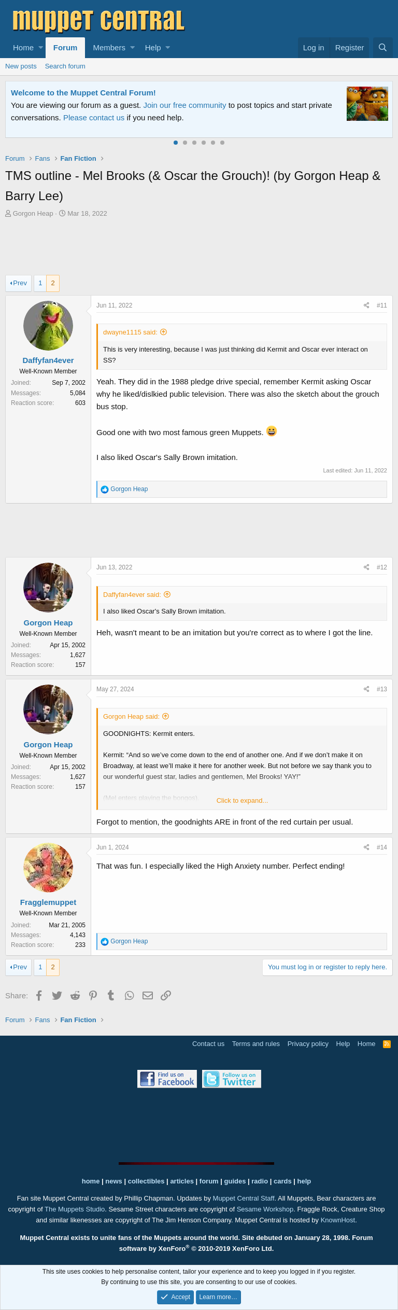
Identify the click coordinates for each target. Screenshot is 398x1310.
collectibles (146, 1181)
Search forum (65, 66)
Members (109, 47)
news (113, 1181)
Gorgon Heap (33, 213)
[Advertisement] (199, 248)
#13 (382, 689)
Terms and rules (256, 1044)
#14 (382, 847)
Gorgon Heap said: (131, 716)
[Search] (383, 47)
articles (182, 1181)
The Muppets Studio (75, 1209)
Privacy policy (308, 1044)
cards (283, 1181)
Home (23, 47)
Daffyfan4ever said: (132, 594)
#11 (382, 305)
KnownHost (338, 1220)
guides (235, 1181)
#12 (382, 567)
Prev (20, 283)
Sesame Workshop (265, 1209)
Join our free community (184, 105)
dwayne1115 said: (130, 332)
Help (153, 47)
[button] (41, 47)
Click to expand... (242, 800)
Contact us (208, 1044)
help (304, 1181)
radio (259, 1181)
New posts (21, 66)
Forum (65, 47)
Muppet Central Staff (244, 1198)
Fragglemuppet (48, 902)
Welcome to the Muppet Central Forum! (83, 92)
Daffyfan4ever (48, 360)
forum (209, 1181)
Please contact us (93, 117)
